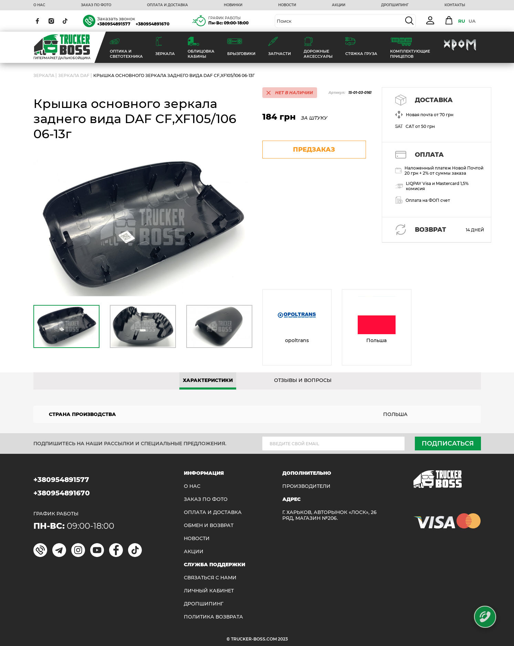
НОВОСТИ (287, 5)
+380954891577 (113, 23)
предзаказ (314, 149)
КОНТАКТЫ (454, 5)
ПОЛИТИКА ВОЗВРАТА (213, 617)
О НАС (39, 5)
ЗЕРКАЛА (43, 75)
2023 (283, 639)
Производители (306, 486)
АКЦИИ (338, 5)
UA (472, 21)
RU (461, 21)
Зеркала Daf (74, 75)
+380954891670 (152, 23)
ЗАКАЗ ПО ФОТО (96, 5)
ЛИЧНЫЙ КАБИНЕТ (209, 591)
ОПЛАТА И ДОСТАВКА (167, 5)
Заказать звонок (116, 18)
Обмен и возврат (208, 525)
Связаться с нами (210, 578)
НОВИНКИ (233, 5)
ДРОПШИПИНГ (395, 5)
